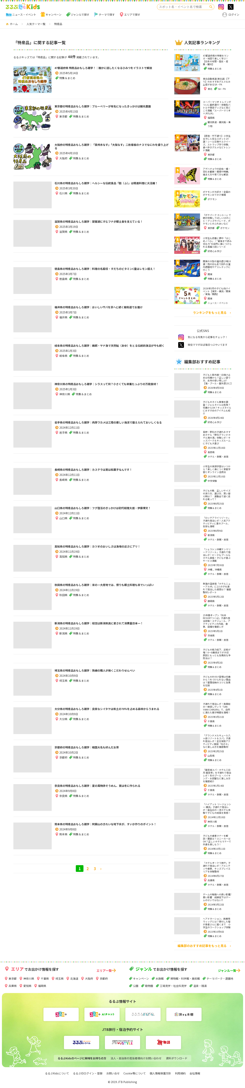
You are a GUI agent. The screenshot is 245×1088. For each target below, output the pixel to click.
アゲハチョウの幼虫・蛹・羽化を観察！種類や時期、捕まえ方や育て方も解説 (216, 171)
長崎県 (63, 486)
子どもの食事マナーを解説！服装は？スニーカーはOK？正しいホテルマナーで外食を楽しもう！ (217, 840)
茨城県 (211, 635)
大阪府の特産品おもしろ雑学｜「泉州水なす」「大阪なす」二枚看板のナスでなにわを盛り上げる (110, 148)
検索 (211, 7)
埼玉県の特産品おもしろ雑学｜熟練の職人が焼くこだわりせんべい (111, 674)
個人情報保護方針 (160, 1073)
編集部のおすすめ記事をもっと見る (202, 945)
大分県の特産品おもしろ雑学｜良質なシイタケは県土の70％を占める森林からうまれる (111, 712)
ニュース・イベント (24, 14)
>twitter (231, 7)
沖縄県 (218, 569)
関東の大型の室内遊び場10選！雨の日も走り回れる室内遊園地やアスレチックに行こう (217, 265)
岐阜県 (63, 362)
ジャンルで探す (80, 14)
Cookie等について (134, 1073)
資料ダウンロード (176, 1058)
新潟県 (63, 640)
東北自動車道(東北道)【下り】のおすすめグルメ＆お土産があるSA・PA (216, 81)
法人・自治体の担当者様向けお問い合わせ (136, 1058)
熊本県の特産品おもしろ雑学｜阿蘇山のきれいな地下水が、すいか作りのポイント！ (111, 827)
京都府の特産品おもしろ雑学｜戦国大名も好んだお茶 (103, 748)
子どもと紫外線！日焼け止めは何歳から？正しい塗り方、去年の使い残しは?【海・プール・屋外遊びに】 (218, 379)
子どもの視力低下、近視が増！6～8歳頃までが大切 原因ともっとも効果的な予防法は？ (217, 654)
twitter (181, 345)
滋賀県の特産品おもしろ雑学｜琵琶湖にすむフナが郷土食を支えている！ (111, 225)
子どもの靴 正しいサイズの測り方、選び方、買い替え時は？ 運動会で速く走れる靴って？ (216, 495)
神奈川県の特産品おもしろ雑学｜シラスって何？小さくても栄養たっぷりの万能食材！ (111, 387)
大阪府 (63, 161)
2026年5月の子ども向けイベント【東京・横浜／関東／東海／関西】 (216, 291)
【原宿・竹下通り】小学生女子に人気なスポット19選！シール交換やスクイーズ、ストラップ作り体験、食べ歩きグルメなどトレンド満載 (216, 143)
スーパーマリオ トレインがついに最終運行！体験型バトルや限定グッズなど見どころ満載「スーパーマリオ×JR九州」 (217, 107)
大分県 (63, 726)
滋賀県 (63, 238)
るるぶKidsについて (57, 1073)
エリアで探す (132, 14)
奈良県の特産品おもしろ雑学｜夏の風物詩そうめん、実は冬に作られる (111, 789)
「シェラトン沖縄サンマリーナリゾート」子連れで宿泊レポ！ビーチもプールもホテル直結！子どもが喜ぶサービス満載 (216, 555)
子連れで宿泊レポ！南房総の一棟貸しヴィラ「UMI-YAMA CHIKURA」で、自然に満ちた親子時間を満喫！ (216, 708)
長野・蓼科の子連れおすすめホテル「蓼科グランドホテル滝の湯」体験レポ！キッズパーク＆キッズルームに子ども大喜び (216, 437)
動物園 (149, 986)
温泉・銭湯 (200, 986)
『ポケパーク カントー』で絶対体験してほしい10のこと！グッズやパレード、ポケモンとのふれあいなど (217, 219)
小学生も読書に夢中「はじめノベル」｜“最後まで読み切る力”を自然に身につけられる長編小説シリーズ (217, 242)
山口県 (63, 525)
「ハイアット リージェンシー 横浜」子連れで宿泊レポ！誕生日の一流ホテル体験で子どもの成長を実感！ (217, 808)
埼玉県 (63, 687)
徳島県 (63, 285)
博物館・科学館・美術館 (185, 978)
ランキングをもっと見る (210, 312)
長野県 (211, 452)
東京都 (63, 123)
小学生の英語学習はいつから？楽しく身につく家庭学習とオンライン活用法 (216, 469)
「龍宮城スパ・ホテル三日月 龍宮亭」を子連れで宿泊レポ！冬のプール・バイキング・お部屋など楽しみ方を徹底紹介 (217, 775)
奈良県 (63, 802)
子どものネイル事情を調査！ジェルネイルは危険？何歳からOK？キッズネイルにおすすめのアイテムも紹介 (217, 407)
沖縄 (210, 569)
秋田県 (63, 602)
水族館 (160, 978)
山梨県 (211, 755)
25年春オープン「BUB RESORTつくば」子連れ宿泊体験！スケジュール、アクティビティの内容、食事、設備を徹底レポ (216, 620)
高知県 (63, 563)
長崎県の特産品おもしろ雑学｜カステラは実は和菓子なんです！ (109, 473)
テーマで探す (107, 14)
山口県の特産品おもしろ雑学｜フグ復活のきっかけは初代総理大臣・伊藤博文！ (111, 511)
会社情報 (194, 1073)
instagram (181, 337)
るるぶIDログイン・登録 (87, 1073)
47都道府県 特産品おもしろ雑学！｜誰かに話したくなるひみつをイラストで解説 (110, 71)
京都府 (63, 759)
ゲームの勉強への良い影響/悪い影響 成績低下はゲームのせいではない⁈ (217, 897)
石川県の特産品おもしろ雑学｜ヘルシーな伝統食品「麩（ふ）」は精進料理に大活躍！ (111, 186)
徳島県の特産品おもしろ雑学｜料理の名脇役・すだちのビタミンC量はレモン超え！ (111, 272)
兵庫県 (211, 880)
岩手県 (63, 439)
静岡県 (211, 601)
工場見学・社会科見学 (173, 986)
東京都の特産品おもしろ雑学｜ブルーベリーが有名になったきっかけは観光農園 (111, 109)
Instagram (221, 7)
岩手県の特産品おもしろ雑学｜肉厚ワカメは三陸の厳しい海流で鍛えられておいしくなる (111, 425)
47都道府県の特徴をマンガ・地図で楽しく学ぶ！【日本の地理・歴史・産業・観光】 (216, 60)
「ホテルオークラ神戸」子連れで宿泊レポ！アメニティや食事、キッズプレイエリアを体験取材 (216, 867)
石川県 (63, 200)
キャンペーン (53, 14)
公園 (135, 986)
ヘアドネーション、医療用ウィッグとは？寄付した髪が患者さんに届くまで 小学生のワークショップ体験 (216, 923)
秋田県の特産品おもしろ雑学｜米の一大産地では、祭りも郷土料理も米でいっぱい (111, 588)
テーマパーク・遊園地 (220, 978)
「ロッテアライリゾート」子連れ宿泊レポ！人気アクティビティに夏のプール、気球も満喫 (216, 522)
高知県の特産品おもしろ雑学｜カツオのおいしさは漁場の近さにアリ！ (111, 549)
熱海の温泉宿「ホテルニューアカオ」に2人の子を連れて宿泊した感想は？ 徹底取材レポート (217, 588)
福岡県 (42, 986)
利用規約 (180, 1073)
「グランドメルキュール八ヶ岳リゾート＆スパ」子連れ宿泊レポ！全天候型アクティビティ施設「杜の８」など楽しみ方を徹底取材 (216, 741)
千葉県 (211, 721)
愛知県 (27, 986)
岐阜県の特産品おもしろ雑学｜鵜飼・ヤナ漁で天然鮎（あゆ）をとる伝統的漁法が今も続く (111, 349)
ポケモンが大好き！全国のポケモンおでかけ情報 (216, 193)
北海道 (74, 978)
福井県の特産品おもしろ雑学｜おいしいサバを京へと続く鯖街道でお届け (111, 310)
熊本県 (63, 841)
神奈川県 (64, 401)
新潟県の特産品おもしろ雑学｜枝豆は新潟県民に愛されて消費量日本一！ (111, 626)
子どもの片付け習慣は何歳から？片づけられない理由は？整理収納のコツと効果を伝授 (216, 681)
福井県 (63, 324)
